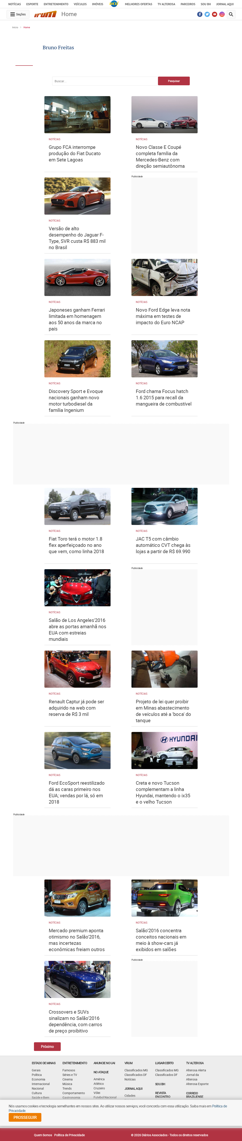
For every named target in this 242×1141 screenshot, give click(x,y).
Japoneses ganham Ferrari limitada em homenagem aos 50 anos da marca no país (77, 319)
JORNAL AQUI (225, 4)
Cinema (67, 1079)
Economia (38, 1079)
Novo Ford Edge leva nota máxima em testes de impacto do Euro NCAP (163, 316)
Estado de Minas (43, 1063)
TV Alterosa (166, 4)
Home (27, 27)
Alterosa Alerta (196, 1070)
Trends (67, 1088)
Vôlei (97, 1093)
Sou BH (206, 4)
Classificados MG (136, 1070)
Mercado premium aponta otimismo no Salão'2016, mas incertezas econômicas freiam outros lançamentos (77, 943)
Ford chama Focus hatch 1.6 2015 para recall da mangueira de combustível (164, 397)
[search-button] (231, 14)
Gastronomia (71, 1097)
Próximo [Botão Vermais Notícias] (47, 1046)
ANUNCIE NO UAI (104, 1063)
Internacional (41, 1084)
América (99, 1079)
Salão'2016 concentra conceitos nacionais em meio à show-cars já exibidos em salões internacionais (161, 943)
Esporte (32, 4)
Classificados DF (135, 1075)
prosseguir (25, 1117)
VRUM (128, 1063)
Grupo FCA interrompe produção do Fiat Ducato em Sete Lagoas (75, 153)
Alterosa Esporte (197, 1084)
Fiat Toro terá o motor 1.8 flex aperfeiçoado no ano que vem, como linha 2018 (76, 545)
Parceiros (188, 4)
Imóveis (97, 4)
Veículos (80, 4)
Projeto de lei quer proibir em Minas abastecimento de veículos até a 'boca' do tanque (163, 710)
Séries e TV (69, 1075)
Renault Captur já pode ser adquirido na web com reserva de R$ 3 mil (76, 707)
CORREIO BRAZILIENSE (194, 1095)
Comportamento (73, 1093)
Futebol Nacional (105, 1097)
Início (15, 27)
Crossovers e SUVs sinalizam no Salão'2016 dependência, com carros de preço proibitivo (75, 1021)
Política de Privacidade (69, 1135)
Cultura (37, 1093)
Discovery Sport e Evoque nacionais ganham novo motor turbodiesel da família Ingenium (76, 400)
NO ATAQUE (101, 1072)
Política (37, 1075)
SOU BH (160, 1084)
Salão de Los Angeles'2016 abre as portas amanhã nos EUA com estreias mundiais (77, 629)
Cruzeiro (99, 1088)
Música (67, 1084)
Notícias (14, 4)
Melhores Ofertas (138, 4)
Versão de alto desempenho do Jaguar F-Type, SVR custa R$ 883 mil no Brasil (77, 237)
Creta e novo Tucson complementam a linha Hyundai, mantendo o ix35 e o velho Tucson (163, 792)
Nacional (38, 1088)
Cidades (129, 1095)
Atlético (99, 1084)
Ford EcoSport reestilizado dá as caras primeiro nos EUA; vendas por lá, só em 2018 (77, 792)
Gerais (36, 1070)
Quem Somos (43, 1135)
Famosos (68, 1070)
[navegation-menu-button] (18, 14)
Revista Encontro (162, 1095)
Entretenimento (56, 4)
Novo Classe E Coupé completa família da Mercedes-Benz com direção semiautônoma (160, 156)
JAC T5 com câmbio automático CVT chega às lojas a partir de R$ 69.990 (163, 545)
